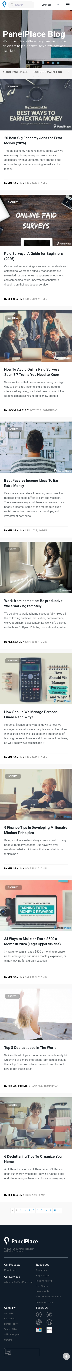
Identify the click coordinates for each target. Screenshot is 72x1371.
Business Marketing (48, 72)
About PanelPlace (15, 72)
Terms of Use (10, 1329)
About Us (8, 1313)
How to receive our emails (48, 1296)
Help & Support (43, 1275)
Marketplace (10, 1270)
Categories (41, 1270)
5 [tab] (44, 76)
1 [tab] (23, 76)
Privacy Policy (11, 1324)
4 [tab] (38, 76)
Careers (8, 1340)
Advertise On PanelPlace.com (18, 1282)
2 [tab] (28, 76)
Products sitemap (44, 1302)
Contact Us (9, 1318)
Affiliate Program (12, 1334)
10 (55, 1210)
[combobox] (21, 4)
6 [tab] (49, 76)
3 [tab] (33, 76)
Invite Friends (42, 1291)
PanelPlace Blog (44, 1281)
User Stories (42, 1286)
